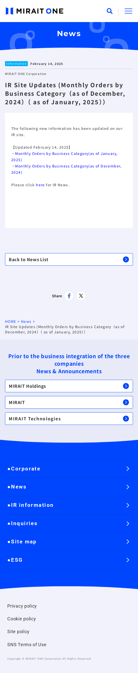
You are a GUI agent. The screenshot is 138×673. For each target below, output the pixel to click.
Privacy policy (22, 606)
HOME (10, 321)
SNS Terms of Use (26, 644)
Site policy (18, 631)
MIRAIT (69, 402)
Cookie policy (21, 618)
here (40, 184)
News (26, 321)
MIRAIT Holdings (69, 386)
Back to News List (69, 259)
